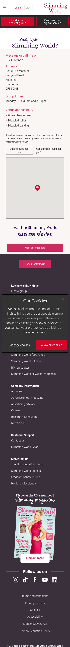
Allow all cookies (51, 345)
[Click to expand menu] (4, 7)
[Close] (63, 299)
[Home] (55, 8)
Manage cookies (19, 345)
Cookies (35, 610)
